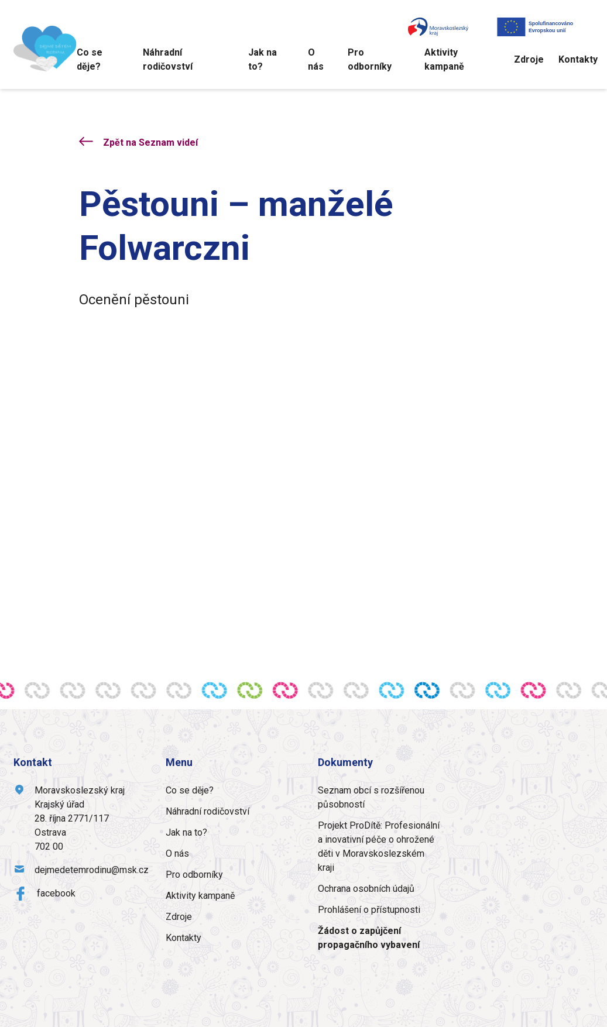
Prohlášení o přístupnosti (369, 909)
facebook (56, 893)
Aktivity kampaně (444, 59)
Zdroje (529, 59)
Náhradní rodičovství (168, 59)
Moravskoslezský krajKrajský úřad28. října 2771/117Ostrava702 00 (80, 818)
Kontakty (578, 59)
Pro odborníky (370, 59)
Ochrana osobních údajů (366, 888)
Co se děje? (89, 59)
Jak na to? (262, 59)
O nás (316, 59)
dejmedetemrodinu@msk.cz (92, 869)
